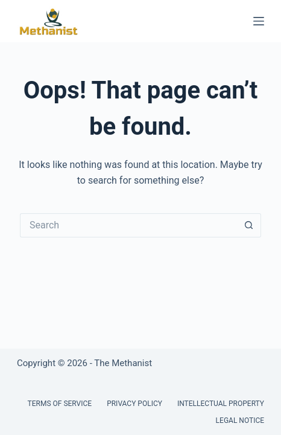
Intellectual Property (220, 403)
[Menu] (258, 21)
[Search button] (249, 225)
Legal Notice (240, 420)
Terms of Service (60, 403)
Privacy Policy (134, 403)
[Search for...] (128, 225)
